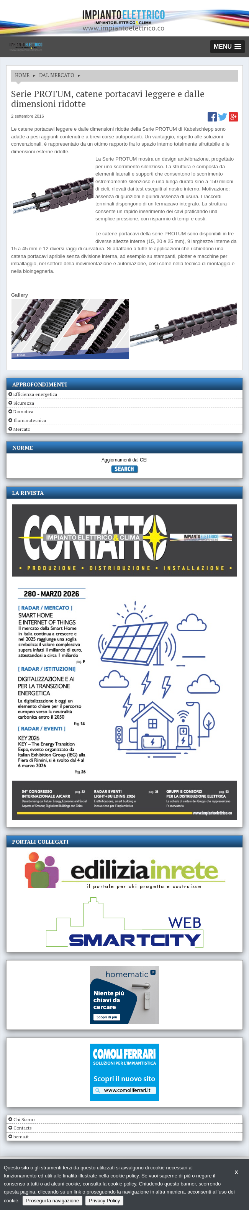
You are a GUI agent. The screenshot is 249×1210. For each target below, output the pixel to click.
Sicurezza (23, 403)
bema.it (21, 1136)
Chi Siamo (23, 1119)
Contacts (22, 1128)
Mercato (21, 429)
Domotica (23, 411)
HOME (22, 75)
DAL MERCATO (56, 75)
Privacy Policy (104, 1200)
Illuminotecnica (29, 420)
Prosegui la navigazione (52, 1200)
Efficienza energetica (35, 394)
